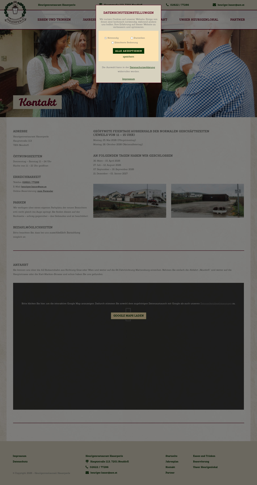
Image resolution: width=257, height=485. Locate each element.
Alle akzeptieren (128, 51)
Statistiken (139, 38)
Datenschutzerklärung (142, 67)
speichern (128, 56)
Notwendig (113, 38)
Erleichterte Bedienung (126, 42)
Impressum (128, 78)
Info (123, 38)
